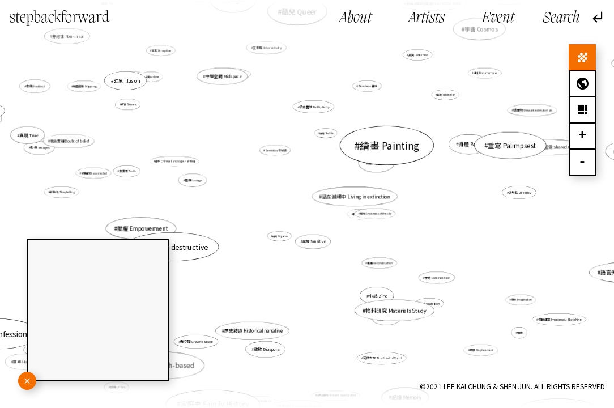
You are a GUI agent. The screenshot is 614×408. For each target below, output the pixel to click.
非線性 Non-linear (68, 36)
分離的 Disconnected (105, 174)
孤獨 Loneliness (418, 56)
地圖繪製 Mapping (84, 86)
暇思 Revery (360, 214)
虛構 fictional (230, 399)
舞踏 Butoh (404, 148)
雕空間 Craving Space (200, 337)
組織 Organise (280, 235)
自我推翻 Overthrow (132, 77)
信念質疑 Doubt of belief (69, 140)
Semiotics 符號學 (276, 150)
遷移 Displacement (482, 350)
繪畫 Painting (383, 149)
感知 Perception (161, 50)
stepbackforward (59, 18)
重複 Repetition (445, 95)
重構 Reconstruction (380, 263)
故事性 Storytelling (80, 193)
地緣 (520, 332)
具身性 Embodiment (261, 396)
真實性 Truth (128, 171)
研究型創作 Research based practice (336, 395)
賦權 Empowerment (142, 228)
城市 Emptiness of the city (375, 214)
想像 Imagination (514, 297)
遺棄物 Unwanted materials (533, 110)
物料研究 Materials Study (395, 309)
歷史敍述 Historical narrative (256, 324)
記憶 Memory (405, 395)
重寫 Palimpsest (512, 145)
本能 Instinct (43, 89)
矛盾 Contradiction (427, 272)
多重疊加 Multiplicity (314, 107)
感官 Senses (131, 106)
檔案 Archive (155, 80)
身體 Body (469, 144)
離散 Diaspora (267, 347)
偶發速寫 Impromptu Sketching (560, 319)
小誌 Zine (375, 291)
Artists (427, 18)
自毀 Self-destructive (176, 246)
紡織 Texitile (325, 137)
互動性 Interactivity (267, 47)
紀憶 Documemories (486, 73)
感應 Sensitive (314, 241)
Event (498, 18)
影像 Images (40, 147)
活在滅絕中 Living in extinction (352, 196)
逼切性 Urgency (520, 192)
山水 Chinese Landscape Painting (175, 161)
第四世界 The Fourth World (378, 349)
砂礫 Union (117, 387)
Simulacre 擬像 (364, 94)
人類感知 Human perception (225, 74)
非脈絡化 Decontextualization (300, 399)
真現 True (31, 136)
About (356, 18)
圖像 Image (202, 182)
